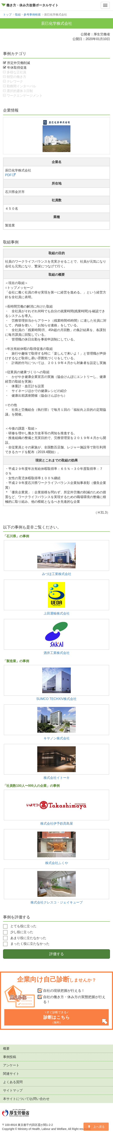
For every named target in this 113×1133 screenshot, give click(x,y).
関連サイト (11, 1073)
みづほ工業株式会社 (56, 574)
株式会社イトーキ (57, 777)
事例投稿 (9, 1057)
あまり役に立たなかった (24, 938)
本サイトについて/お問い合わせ (26, 1099)
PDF (8, 175)
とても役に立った (19, 926)
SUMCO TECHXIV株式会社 (56, 699)
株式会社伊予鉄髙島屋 (56, 823)
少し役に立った (18, 932)
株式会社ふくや (56, 863)
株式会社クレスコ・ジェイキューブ (57, 902)
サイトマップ (13, 1090)
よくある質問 (13, 1082)
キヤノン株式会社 (57, 738)
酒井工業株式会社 (57, 653)
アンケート (11, 1065)
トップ (7, 14)
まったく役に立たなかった (26, 944)
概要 (6, 1048)
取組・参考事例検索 (28, 14)
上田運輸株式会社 (57, 613)
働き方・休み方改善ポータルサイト (32, 5)
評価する (56, 954)
